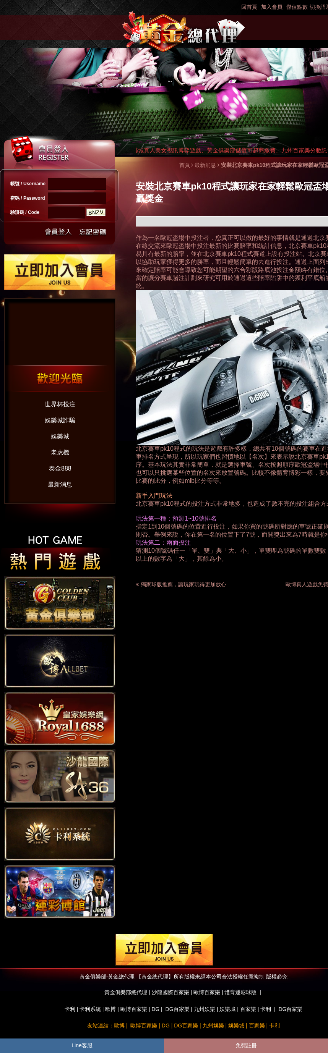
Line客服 (81, 1045)
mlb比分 (196, 480)
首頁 (184, 165)
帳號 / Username (27, 183)
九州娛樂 (204, 1009)
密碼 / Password (27, 198)
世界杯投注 (60, 404)
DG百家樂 (178, 1009)
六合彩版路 (249, 270)
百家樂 (248, 1009)
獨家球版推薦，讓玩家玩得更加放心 (183, 584)
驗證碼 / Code (24, 212)
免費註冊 (246, 1045)
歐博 (110, 1009)
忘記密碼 (90, 232)
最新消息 (60, 484)
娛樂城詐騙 (60, 420)
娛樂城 (60, 436)
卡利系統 (90, 1009)
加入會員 (272, 7)
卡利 (70, 1009)
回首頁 (249, 7)
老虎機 (60, 452)
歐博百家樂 (133, 1009)
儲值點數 (297, 7)
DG (155, 1009)
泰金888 (60, 468)
